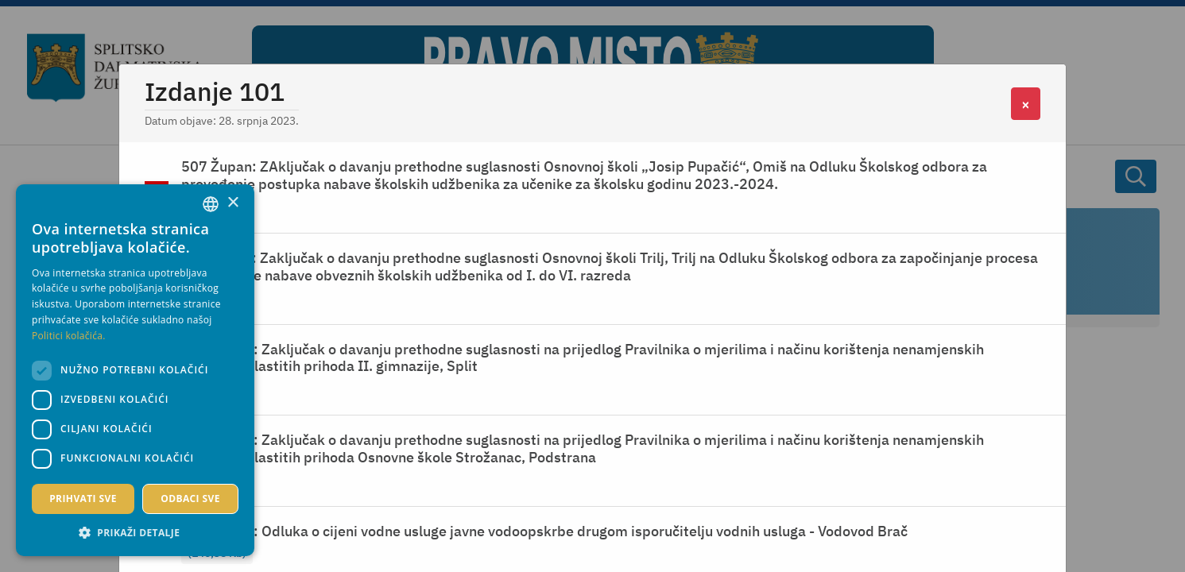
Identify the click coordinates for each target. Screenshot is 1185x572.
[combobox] (211, 204)
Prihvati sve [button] (83, 498)
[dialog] (135, 370)
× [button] (232, 203)
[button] (135, 532)
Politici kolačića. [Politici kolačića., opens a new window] (69, 335)
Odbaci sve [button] (190, 498)
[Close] (1025, 103)
